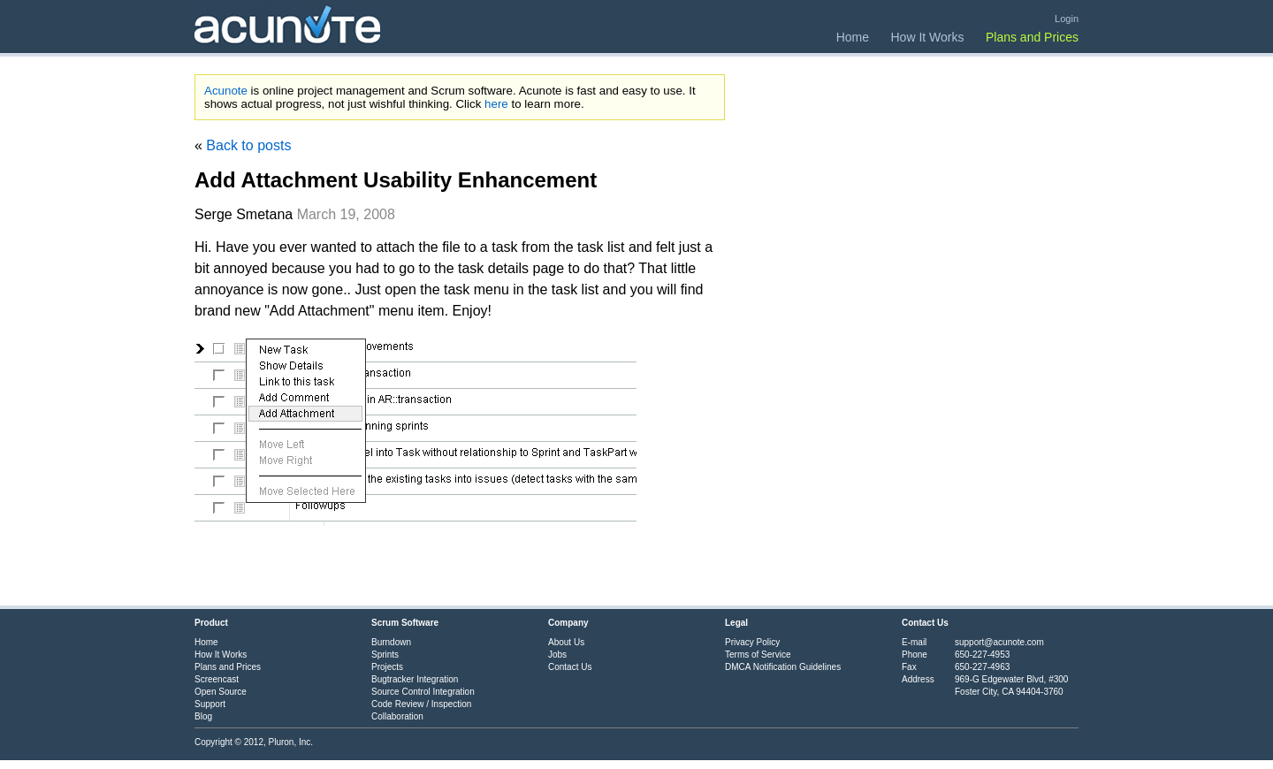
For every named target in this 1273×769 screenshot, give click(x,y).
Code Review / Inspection (421, 704)
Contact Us (569, 667)
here (496, 103)
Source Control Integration (423, 692)
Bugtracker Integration (414, 679)
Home (852, 37)
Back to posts (248, 145)
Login (1067, 18)
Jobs (557, 654)
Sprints (385, 654)
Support (209, 704)
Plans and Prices (1032, 37)
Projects (387, 667)
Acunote (226, 90)
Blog (203, 716)
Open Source (220, 692)
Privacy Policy (752, 642)
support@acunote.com (999, 642)
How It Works (927, 37)
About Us (566, 642)
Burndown (391, 642)
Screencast (216, 679)
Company (568, 623)
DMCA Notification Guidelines (783, 667)
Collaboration (397, 716)
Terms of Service (757, 654)
